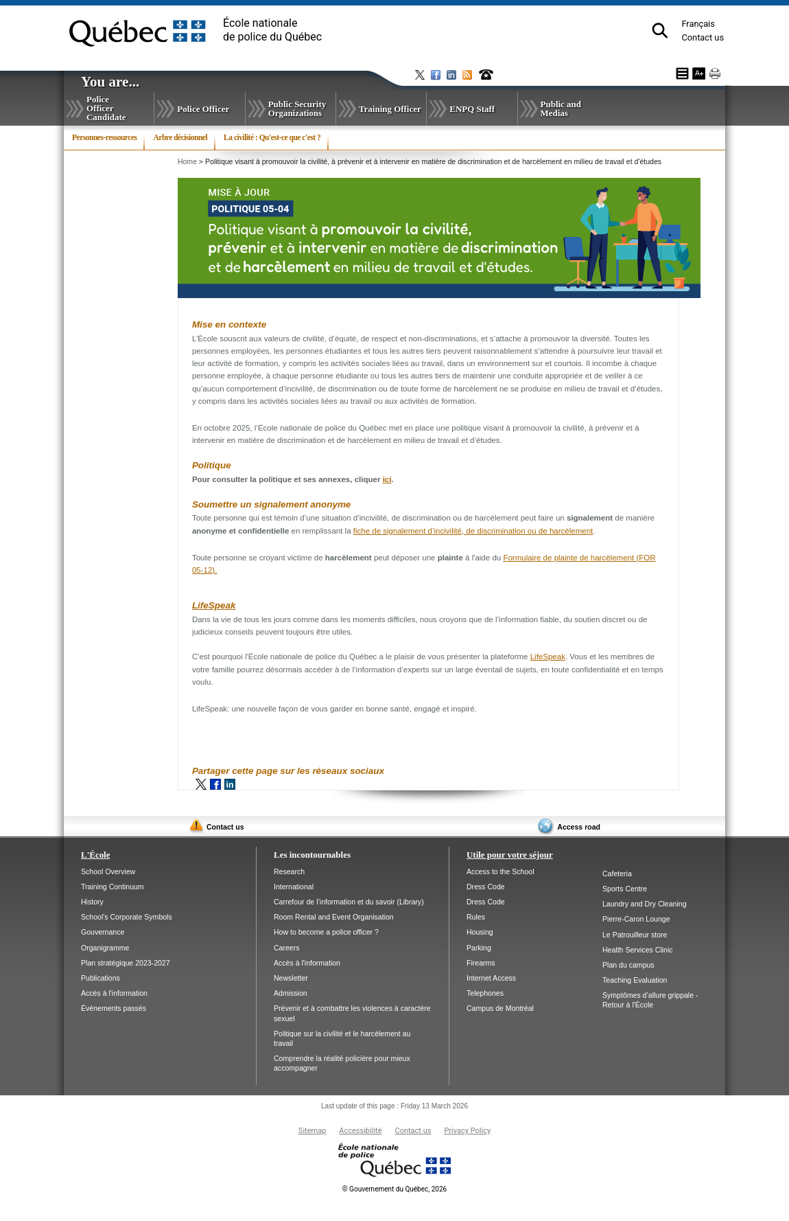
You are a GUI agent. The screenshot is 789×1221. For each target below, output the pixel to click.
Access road (578, 827)
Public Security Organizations (297, 108)
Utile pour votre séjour (510, 854)
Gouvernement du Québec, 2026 (394, 1189)
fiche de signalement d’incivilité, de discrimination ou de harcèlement (473, 531)
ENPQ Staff (472, 109)
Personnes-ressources (104, 137)
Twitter (201, 784)
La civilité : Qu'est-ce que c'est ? (272, 137)
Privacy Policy (467, 1130)
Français (697, 24)
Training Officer (390, 109)
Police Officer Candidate (106, 108)
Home (187, 161)
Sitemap (312, 1130)
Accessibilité (360, 1130)
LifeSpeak (213, 605)
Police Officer (203, 109)
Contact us (702, 37)
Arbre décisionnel (180, 137)
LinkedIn (229, 784)
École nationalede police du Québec (272, 29)
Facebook (215, 784)
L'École (95, 854)
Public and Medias (561, 108)
